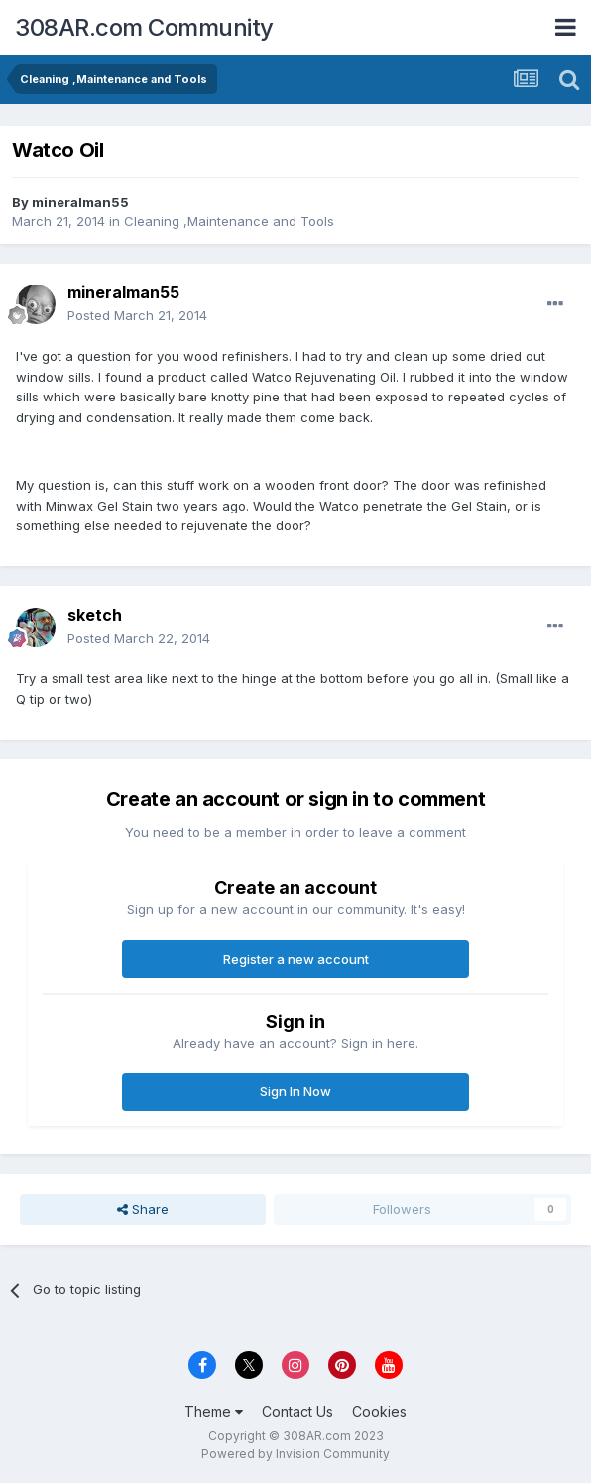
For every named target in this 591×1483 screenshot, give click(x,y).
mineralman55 (80, 202)
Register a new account (296, 959)
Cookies (379, 1411)
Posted (137, 315)
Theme (213, 1411)
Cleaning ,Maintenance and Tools (229, 221)
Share (143, 1209)
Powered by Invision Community (295, 1453)
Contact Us (297, 1411)
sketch (94, 615)
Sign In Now (295, 1091)
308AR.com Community (144, 27)
